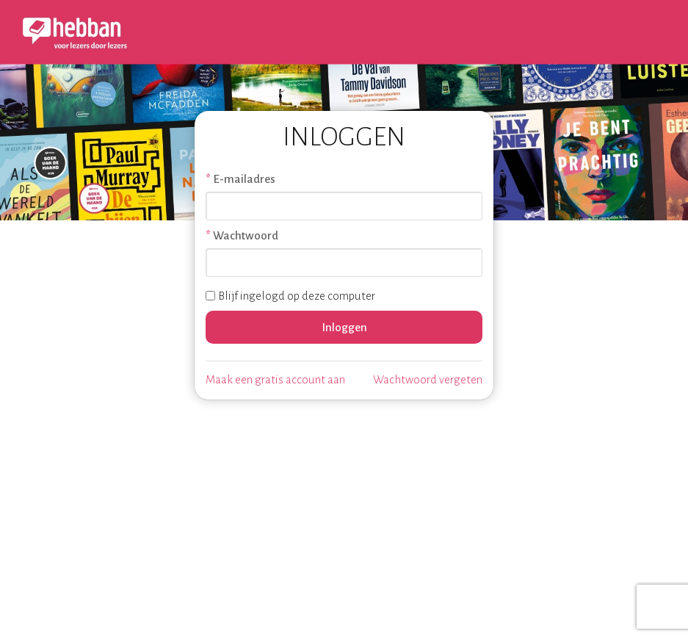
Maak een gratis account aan (275, 379)
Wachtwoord (245, 235)
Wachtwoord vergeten (427, 379)
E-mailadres (244, 179)
